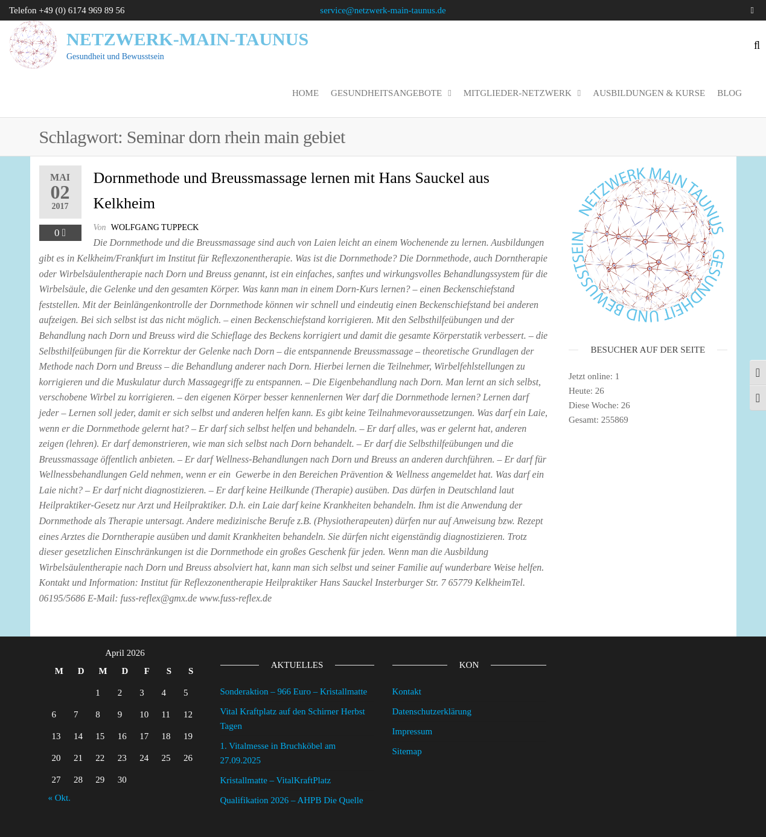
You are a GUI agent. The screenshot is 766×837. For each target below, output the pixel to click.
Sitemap (407, 751)
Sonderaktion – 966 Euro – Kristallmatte (294, 691)
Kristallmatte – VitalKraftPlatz (275, 780)
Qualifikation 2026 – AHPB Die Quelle (291, 800)
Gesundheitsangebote (386, 93)
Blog (729, 93)
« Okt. (59, 798)
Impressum (412, 731)
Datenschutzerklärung (432, 711)
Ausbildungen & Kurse (649, 93)
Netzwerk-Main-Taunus (187, 39)
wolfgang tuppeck (155, 227)
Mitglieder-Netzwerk (518, 93)
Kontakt (406, 691)
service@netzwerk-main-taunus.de (382, 10)
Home (305, 93)
